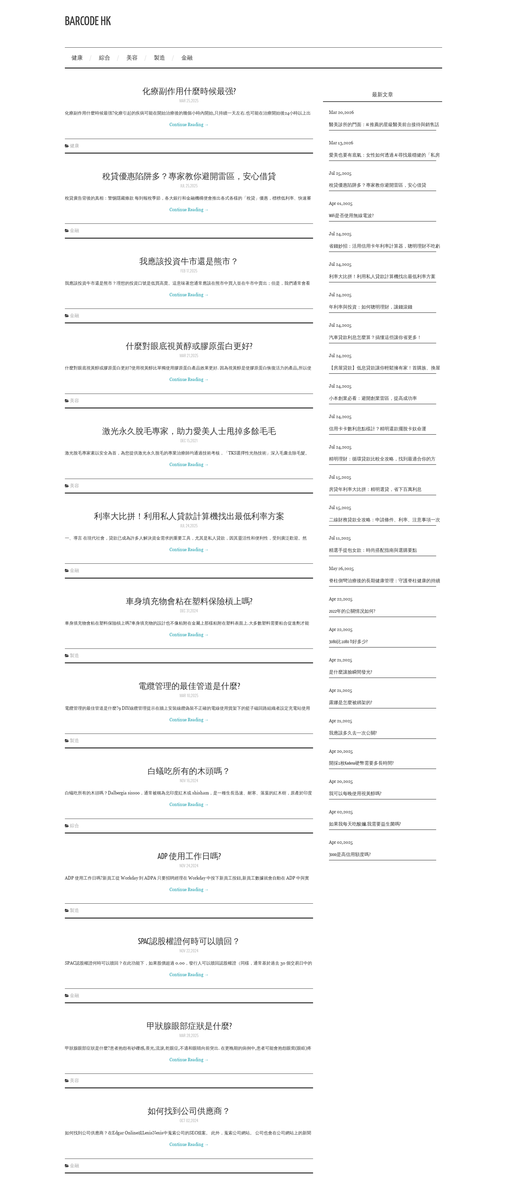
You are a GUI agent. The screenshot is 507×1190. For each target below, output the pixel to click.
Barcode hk (88, 20)
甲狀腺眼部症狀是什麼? (189, 1025)
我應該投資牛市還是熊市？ (189, 261)
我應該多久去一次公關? (353, 733)
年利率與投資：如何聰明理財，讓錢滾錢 (370, 307)
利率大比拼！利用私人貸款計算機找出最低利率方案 (189, 516)
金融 (187, 57)
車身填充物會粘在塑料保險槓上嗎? (189, 601)
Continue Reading (189, 124)
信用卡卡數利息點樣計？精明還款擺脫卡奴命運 (377, 429)
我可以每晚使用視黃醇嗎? (355, 794)
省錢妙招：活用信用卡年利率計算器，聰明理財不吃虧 (384, 246)
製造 (159, 57)
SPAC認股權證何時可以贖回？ (189, 941)
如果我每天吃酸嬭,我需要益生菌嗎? (365, 824)
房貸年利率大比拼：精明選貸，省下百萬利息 (375, 490)
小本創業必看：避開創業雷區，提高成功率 (373, 399)
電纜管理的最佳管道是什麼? (189, 685)
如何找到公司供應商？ (189, 1111)
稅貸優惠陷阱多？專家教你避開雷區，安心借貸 (189, 176)
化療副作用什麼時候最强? (189, 91)
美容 (132, 57)
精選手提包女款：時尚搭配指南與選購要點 (373, 550)
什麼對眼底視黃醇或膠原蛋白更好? (189, 346)
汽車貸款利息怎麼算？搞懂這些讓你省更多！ (375, 338)
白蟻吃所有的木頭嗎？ (189, 771)
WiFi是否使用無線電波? (351, 216)
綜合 (104, 57)
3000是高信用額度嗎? (350, 855)
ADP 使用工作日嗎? (189, 856)
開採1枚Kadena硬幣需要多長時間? (361, 763)
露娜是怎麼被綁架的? (350, 703)
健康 (77, 57)
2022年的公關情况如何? (352, 611)
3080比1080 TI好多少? (348, 642)
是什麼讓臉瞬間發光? (350, 672)
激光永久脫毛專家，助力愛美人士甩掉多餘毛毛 (189, 431)
